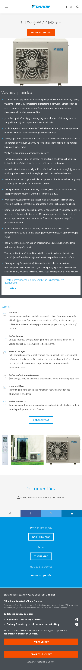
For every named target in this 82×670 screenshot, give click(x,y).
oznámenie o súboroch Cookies (20, 633)
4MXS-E (12, 287)
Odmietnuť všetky (41, 654)
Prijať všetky (41, 641)
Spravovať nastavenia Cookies (41, 661)
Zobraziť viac (41, 419)
